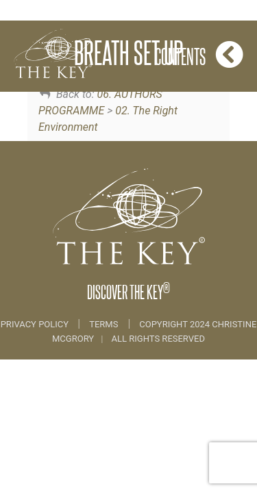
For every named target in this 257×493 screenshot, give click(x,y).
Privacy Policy (36, 324)
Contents (199, 54)
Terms (103, 324)
